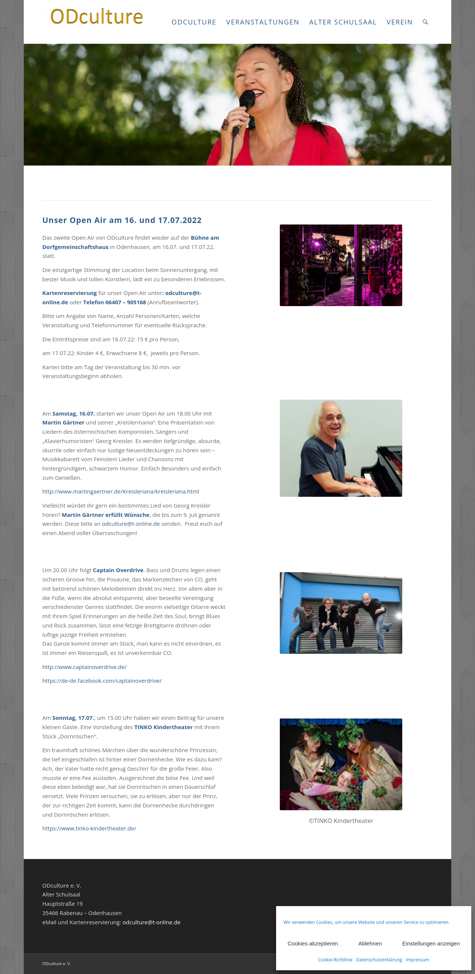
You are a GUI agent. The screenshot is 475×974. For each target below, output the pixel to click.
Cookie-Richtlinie (335, 960)
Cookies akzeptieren (313, 943)
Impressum (417, 960)
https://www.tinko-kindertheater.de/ (89, 828)
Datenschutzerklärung (379, 960)
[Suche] (425, 22)
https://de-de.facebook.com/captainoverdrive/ (102, 680)
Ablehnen (370, 943)
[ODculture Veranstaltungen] (98, 22)
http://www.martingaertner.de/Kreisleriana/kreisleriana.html (120, 491)
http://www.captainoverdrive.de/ (84, 666)
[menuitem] (194, 22)
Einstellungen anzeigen (431, 943)
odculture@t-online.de (131, 523)
